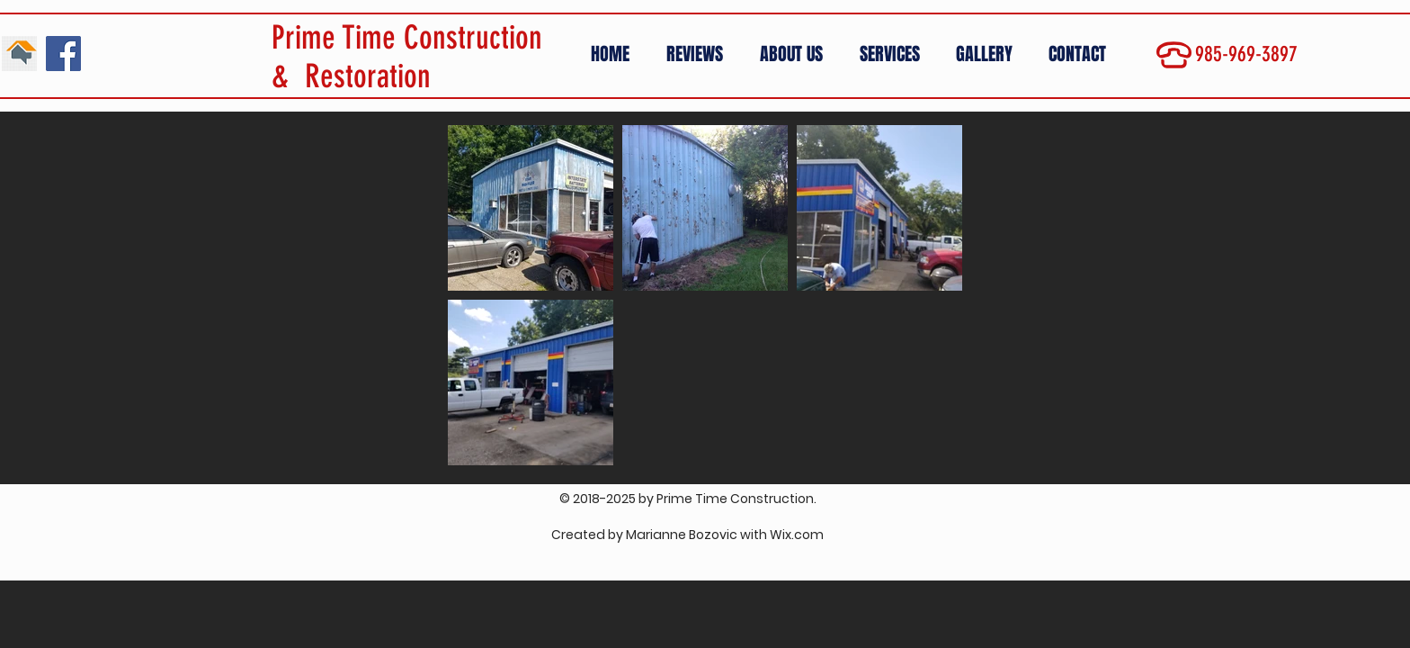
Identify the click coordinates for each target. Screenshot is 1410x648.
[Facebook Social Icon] (63, 53)
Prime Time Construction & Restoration (407, 56)
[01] (19, 53)
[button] (988, 54)
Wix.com (797, 535)
